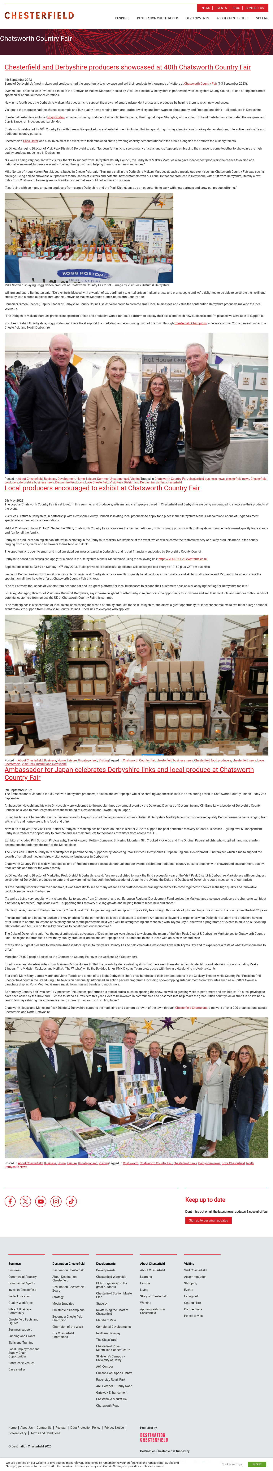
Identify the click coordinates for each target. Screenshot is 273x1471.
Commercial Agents (21, 1281)
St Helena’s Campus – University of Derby (111, 1356)
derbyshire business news (36, 480)
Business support (20, 1327)
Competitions (193, 1307)
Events (221, 8)
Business (122, 18)
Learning (146, 1274)
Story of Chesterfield (153, 1294)
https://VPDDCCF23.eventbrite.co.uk (182, 557)
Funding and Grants (21, 1334)
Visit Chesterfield (195, 1268)
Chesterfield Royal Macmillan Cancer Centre (113, 1346)
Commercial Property (22, 1274)
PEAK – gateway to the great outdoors (111, 1283)
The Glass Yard (106, 1337)
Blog (236, 8)
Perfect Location (19, 1294)
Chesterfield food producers (212, 758)
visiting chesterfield (169, 480)
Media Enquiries (63, 1301)
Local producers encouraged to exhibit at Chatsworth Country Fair (102, 486)
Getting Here (192, 1301)
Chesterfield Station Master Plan (114, 1293)
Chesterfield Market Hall (112, 1397)
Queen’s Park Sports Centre (114, 1371)
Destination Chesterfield (39, 15)
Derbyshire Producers (69, 480)
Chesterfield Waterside (111, 1274)
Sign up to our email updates (208, 1218)
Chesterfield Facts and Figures (23, 1319)
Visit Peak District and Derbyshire (132, 480)
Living (144, 1287)
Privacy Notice (114, 1425)
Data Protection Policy (85, 1425)
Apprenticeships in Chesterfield (152, 1309)
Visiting (262, 18)
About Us (26, 1425)
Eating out (191, 1294)
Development (66, 476)
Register (60, 1425)
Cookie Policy (17, 1431)
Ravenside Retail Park (110, 1377)
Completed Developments (113, 1324)
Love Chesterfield (96, 480)
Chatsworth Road (107, 1403)
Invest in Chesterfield (22, 1287)
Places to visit (193, 1314)
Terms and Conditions (45, 1431)
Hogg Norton (56, 115)
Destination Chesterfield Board (68, 1286)
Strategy (58, 1295)
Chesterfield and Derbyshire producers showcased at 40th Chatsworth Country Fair (128, 65)
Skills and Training (20, 1340)
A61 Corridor (104, 1364)
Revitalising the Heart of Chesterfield (112, 1309)
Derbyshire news (209, 1161)
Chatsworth (130, 1161)
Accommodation (195, 1274)
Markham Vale (106, 1318)
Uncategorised (119, 476)
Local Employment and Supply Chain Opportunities (24, 1350)
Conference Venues (21, 1361)
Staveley (102, 1301)
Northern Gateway (108, 1331)
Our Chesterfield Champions (63, 1333)
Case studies (17, 1367)
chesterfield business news (206, 476)
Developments (197, 18)
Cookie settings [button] (232, 1464)
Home (81, 476)
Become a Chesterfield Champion (67, 1316)
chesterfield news (237, 476)
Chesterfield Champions (191, 321)
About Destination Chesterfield (64, 1276)
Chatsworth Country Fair (200, 81)
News (206, 8)
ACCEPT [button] (257, 1464)
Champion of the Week (67, 1324)
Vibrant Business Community (19, 1309)
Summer (102, 476)
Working (145, 1301)
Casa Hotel (30, 139)
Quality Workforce (20, 1301)
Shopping (190, 1281)
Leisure (91, 476)
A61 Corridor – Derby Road (114, 1384)
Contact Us (255, 8)
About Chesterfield (233, 18)
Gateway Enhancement (111, 1390)
